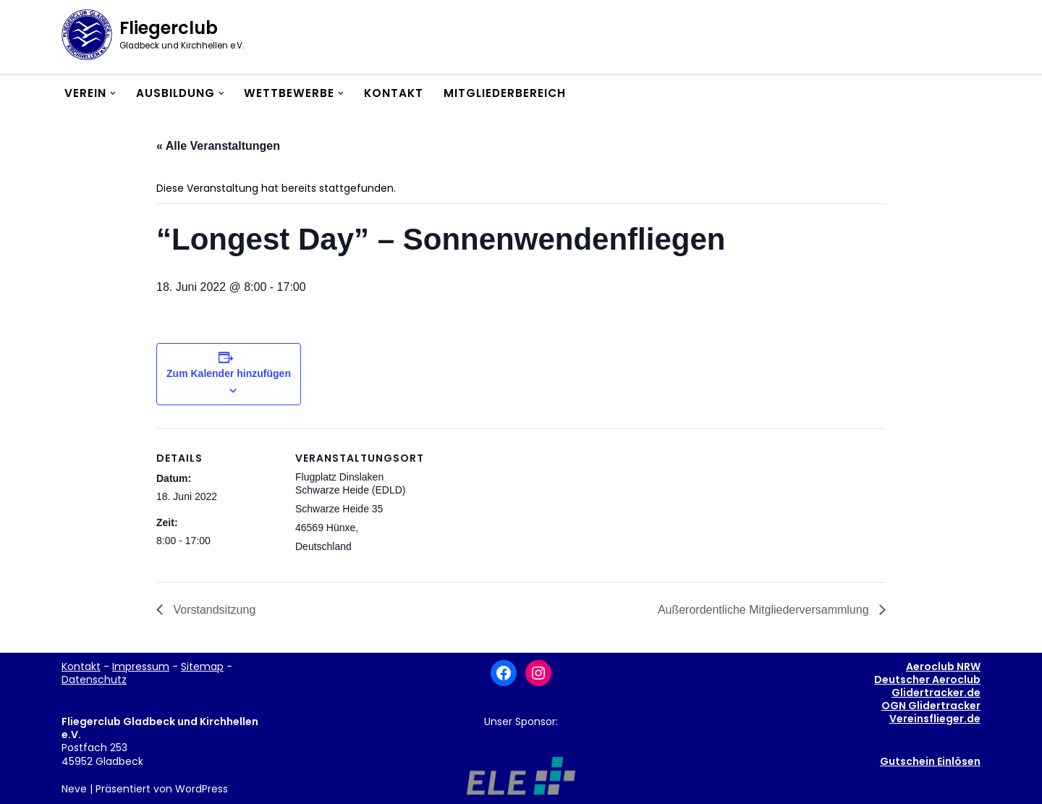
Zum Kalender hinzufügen (228, 373)
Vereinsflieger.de (934, 718)
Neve (74, 789)
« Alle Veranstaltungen (218, 146)
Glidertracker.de (935, 692)
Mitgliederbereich (505, 93)
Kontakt (393, 93)
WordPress (201, 789)
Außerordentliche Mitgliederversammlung (765, 610)
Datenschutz (94, 679)
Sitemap (202, 666)
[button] (113, 93)
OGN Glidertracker (930, 705)
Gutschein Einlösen (930, 761)
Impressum (140, 666)
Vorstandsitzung (212, 610)
